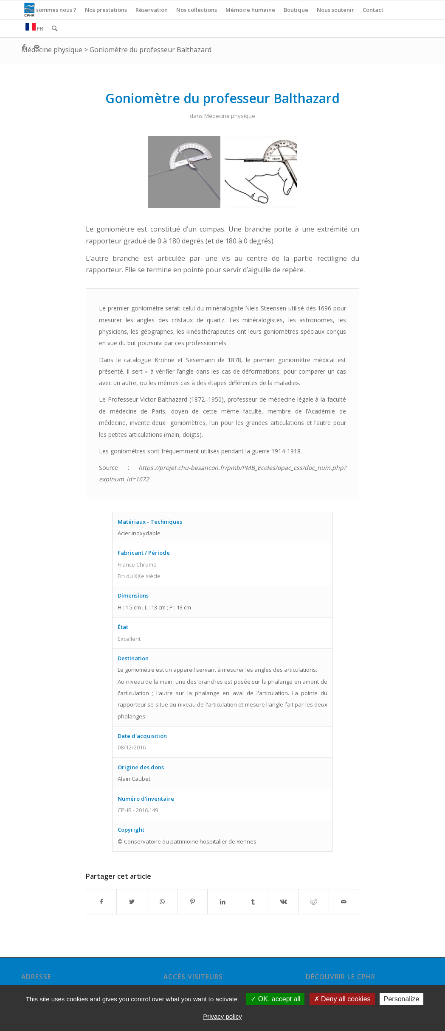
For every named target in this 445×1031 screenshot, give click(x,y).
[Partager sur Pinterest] (192, 901)
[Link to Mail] (36, 46)
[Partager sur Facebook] (101, 901)
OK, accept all (275, 999)
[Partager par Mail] (344, 901)
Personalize (402, 999)
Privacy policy (222, 1016)
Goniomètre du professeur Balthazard (150, 49)
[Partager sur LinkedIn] (222, 901)
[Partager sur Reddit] (313, 901)
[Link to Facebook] (23, 46)
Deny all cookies (342, 999)
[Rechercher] (55, 28)
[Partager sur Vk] (283, 901)
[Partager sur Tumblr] (253, 901)
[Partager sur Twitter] (131, 901)
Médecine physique (51, 49)
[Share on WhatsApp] (162, 901)
